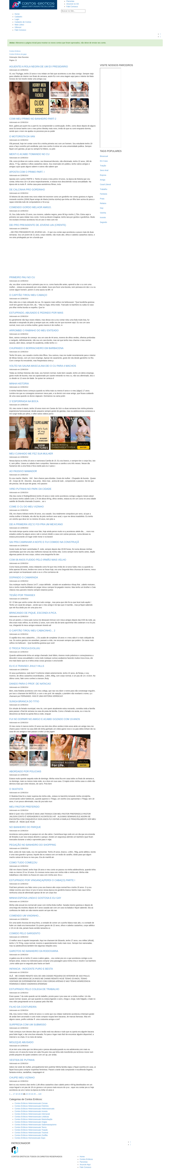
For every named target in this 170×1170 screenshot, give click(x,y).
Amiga (102, 180)
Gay (101, 208)
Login (17, 19)
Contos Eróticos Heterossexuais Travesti (31, 1133)
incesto (103, 217)
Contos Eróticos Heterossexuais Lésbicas (32, 1117)
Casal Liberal (105, 184)
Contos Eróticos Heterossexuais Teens (30, 1127)
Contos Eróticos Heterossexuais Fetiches (32, 1106)
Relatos (103, 203)
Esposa (103, 175)
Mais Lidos (19, 25)
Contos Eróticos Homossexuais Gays (30, 1138)
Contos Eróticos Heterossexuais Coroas (31, 1103)
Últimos (18, 27)
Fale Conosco (72, 6)
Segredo (103, 222)
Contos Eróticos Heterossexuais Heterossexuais (34, 1109)
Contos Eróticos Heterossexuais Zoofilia (31, 1135)
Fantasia (103, 194)
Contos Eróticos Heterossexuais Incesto (31, 1111)
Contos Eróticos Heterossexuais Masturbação (33, 1119)
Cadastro (18, 17)
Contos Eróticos (15, 51)
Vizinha (103, 213)
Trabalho (103, 189)
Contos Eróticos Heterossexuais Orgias (31, 1122)
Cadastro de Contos (23, 22)
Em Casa (104, 161)
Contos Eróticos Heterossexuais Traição (31, 1130)
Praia (102, 199)
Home (17, 14)
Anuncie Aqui (85, 1164)
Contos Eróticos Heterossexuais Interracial (32, 1114)
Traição (103, 166)
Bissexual (104, 156)
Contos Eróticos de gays (18, 54)
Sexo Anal (104, 170)
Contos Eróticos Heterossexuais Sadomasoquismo (35, 1125)
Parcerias (70, 1)
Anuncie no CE (72, 4)
